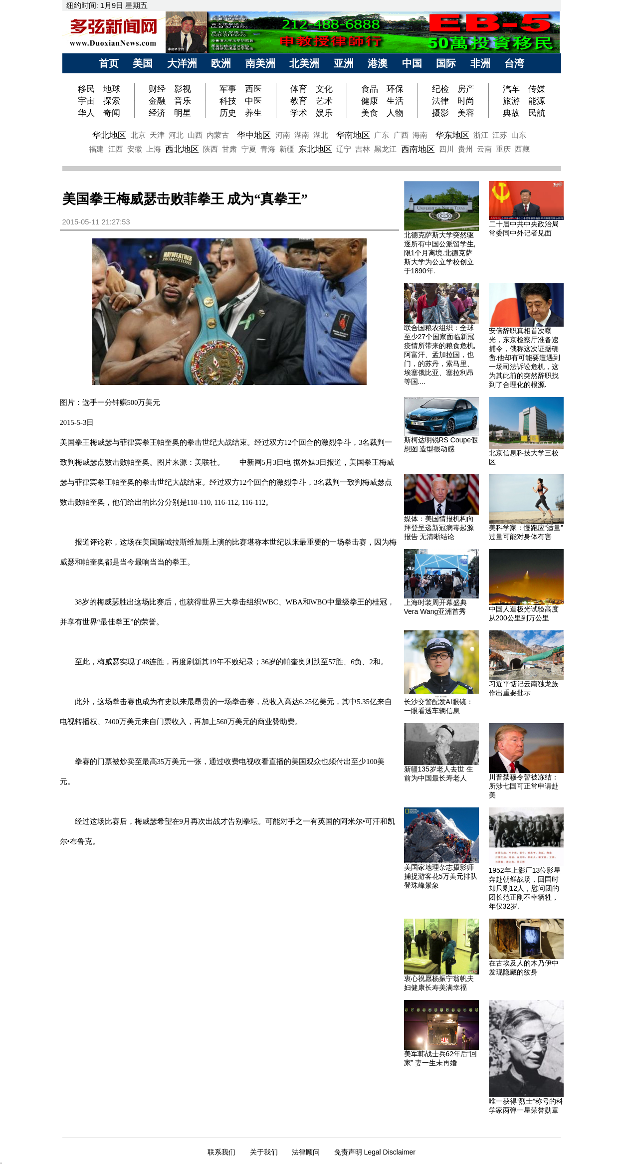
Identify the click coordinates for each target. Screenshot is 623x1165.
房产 (465, 89)
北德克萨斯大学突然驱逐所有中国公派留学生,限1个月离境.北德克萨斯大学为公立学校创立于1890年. (440, 253)
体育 (298, 89)
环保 (395, 89)
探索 (111, 101)
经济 (157, 113)
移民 (87, 89)
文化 (324, 89)
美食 (369, 113)
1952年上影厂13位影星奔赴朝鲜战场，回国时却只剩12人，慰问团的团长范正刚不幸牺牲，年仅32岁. (525, 888)
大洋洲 (182, 63)
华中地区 (254, 135)
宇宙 (86, 101)
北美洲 (304, 63)
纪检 (440, 89)
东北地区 (315, 149)
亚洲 (344, 63)
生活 (395, 101)
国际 (446, 63)
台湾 (514, 63)
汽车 (511, 89)
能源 (536, 101)
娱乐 (324, 113)
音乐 (182, 101)
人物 (395, 113)
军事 (227, 89)
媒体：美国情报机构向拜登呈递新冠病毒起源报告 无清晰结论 (439, 528)
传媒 (536, 89)
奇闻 (111, 113)
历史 (227, 113)
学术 (298, 113)
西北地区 (182, 149)
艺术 (324, 101)
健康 (369, 101)
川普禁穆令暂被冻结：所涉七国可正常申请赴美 (524, 786)
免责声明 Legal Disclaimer (374, 1152)
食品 (369, 89)
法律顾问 (306, 1152)
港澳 (378, 63)
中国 (412, 63)
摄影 (440, 113)
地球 (111, 89)
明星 (182, 113)
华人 (86, 113)
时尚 (465, 101)
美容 (465, 113)
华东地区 (452, 135)
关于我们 (264, 1152)
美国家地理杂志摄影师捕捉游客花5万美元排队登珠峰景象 (441, 876)
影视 (182, 89)
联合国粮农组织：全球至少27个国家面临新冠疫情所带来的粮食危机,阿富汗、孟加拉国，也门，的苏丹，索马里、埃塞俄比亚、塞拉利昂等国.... (440, 355)
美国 (143, 63)
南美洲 (260, 63)
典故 (511, 113)
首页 (109, 63)
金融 (157, 101)
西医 (253, 89)
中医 (253, 101)
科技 (227, 101)
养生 (253, 113)
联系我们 (221, 1152)
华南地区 (353, 135)
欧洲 (221, 63)
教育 (298, 101)
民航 (536, 113)
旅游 (511, 101)
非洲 (480, 63)
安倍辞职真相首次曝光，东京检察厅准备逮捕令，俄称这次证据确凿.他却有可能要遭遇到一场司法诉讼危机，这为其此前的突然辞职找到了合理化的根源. (525, 357)
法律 (440, 101)
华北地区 (109, 135)
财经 (157, 89)
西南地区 (418, 149)
